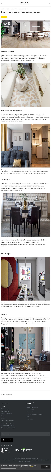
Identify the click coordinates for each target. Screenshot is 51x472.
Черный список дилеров (8, 427)
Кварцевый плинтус (32, 412)
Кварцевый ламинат (32, 407)
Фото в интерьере (6, 413)
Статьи (3, 406)
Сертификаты (5, 411)
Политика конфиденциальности (8, 468)
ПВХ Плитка (30, 409)
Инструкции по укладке (8, 423)
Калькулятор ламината (7, 420)
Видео (3, 418)
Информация (5, 403)
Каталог (29, 403)
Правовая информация (7, 425)
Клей (28, 416)
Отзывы (3, 416)
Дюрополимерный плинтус (35, 414)
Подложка (30, 419)
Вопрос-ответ (5, 409)
